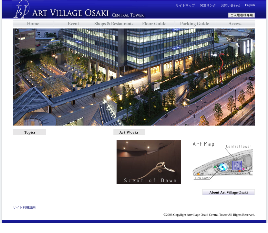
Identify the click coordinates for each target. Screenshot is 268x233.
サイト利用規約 (24, 207)
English (250, 5)
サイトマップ (185, 5)
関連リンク (208, 5)
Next (260, 77)
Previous (8, 77)
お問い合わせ (230, 5)
